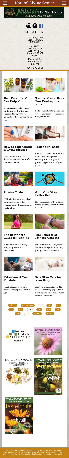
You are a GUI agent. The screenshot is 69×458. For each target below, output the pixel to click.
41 (58, 305)
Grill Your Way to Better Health (48, 193)
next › (37, 313)
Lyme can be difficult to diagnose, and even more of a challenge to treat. (17, 159)
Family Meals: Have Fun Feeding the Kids (49, 101)
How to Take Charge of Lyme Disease (18, 148)
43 (20, 309)
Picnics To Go (13, 192)
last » (50, 313)
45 (39, 309)
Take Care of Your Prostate (16, 278)
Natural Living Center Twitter (35, 25)
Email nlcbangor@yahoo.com (28, 25)
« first (13, 305)
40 (49, 305)
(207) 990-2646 (35, 67)
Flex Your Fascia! (47, 147)
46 (48, 309)
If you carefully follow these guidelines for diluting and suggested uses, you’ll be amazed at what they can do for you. (18, 114)
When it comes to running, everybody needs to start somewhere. (16, 247)
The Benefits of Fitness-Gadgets (47, 236)
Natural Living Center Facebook (41, 25)
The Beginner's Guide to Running (16, 236)
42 (11, 309)
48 (17, 313)
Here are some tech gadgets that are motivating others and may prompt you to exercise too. (49, 247)
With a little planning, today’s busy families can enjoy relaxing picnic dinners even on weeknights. (18, 203)
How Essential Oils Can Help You (17, 99)
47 (57, 309)
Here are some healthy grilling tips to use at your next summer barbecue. (49, 205)
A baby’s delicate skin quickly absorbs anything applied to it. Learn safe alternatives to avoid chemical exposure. (49, 291)
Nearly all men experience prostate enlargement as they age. (17, 290)
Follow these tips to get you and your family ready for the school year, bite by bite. (49, 114)
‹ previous (27, 305)
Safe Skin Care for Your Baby (48, 278)
